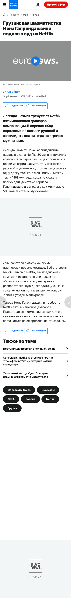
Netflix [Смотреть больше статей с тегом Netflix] (50, 399)
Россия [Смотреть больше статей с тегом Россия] (30, 399)
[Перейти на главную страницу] (13, 4)
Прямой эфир (56, 4)
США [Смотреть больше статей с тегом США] (11, 399)
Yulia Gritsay (13, 91)
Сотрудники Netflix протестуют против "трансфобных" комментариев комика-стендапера (28, 361)
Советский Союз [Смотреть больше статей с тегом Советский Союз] (19, 389)
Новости (14, 15)
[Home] (4, 14)
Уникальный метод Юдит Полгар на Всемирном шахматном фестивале (25, 375)
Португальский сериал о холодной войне (29, 348)
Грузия (36, 15)
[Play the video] (35, 61)
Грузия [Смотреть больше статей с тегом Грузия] (12, 408)
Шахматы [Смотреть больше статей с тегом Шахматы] (48, 389)
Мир (25, 15)
